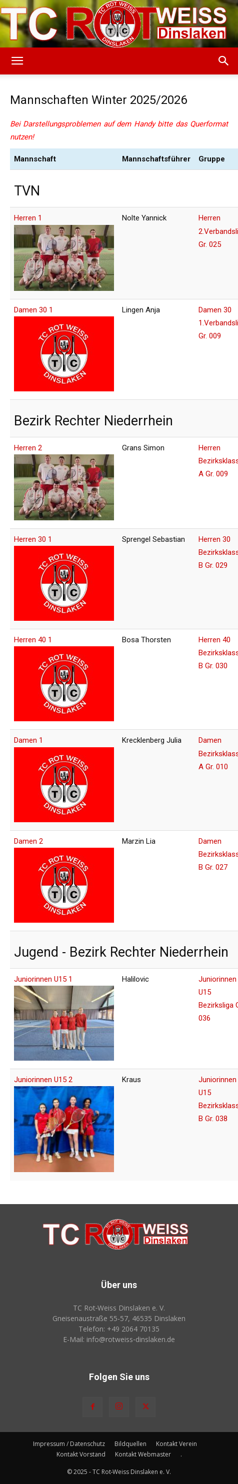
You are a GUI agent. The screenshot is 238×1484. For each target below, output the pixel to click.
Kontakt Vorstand (81, 1454)
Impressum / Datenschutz (69, 1444)
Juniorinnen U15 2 (43, 1079)
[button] (17, 60)
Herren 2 (28, 447)
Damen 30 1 (33, 309)
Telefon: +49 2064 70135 (119, 1329)
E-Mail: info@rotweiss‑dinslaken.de (119, 1339)
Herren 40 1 (33, 639)
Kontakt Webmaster (143, 1454)
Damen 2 (28, 841)
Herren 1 (28, 217)
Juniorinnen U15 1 (43, 979)
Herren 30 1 (33, 539)
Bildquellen (130, 1444)
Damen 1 (28, 740)
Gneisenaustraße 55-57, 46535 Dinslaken (119, 1318)
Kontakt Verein (176, 1444)
